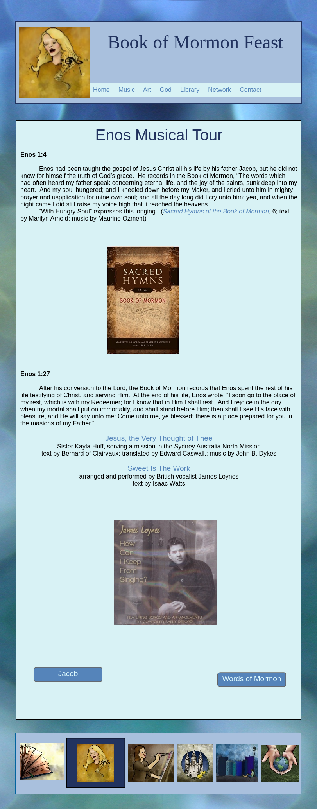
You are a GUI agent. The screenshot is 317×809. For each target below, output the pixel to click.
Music (126, 89)
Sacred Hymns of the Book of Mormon (216, 211)
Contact (250, 89)
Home (101, 89)
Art (147, 89)
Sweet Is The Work (159, 468)
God (166, 89)
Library (189, 89)
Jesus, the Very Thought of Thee (159, 438)
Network (219, 89)
